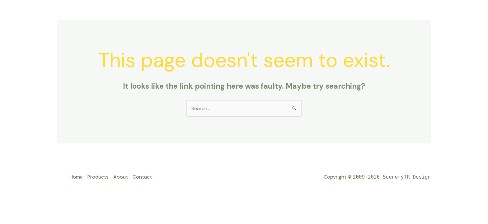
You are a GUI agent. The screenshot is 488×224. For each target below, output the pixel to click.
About (120, 177)
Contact (142, 177)
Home (76, 177)
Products (98, 177)
